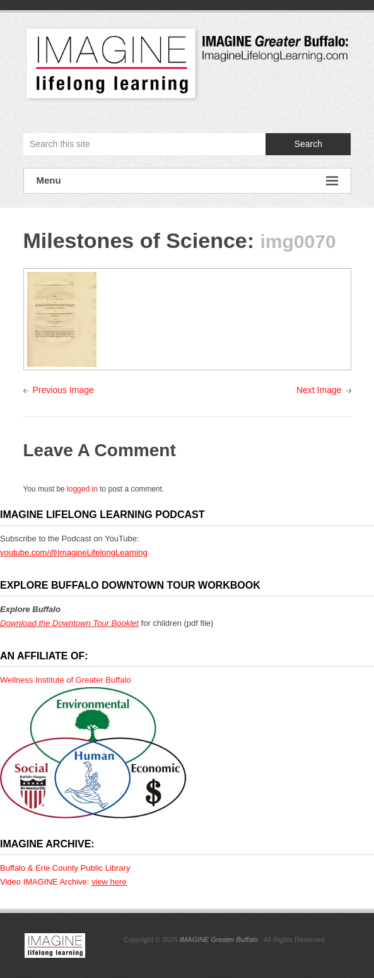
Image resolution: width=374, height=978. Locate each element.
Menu (187, 181)
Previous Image (63, 390)
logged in (82, 489)
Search (308, 144)
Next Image (319, 390)
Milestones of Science (135, 240)
